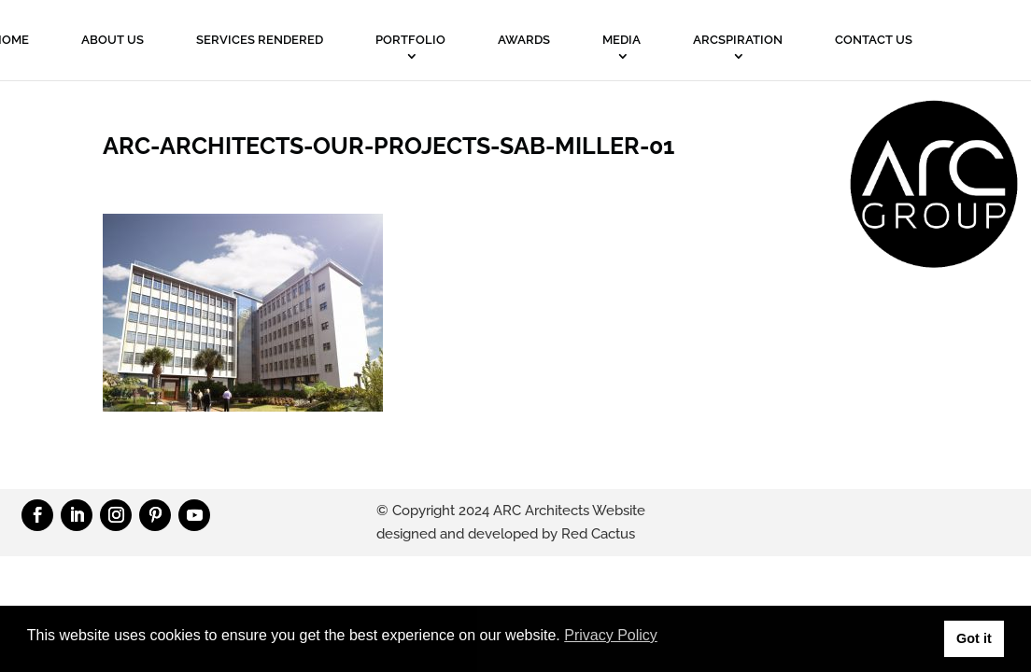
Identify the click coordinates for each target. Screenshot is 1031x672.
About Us (112, 40)
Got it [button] (974, 638)
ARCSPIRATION (738, 40)
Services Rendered (259, 40)
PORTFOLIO (410, 40)
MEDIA (621, 40)
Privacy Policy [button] (610, 635)
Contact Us (873, 40)
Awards (524, 40)
